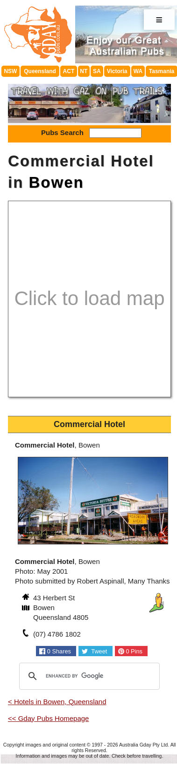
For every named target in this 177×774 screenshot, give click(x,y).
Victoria (117, 71)
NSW (10, 71)
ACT (69, 71)
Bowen (56, 182)
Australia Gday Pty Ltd (143, 744)
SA (97, 71)
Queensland (40, 71)
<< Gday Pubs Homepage (48, 718)
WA (138, 71)
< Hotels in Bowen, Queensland (57, 702)
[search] (88, 676)
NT (83, 71)
